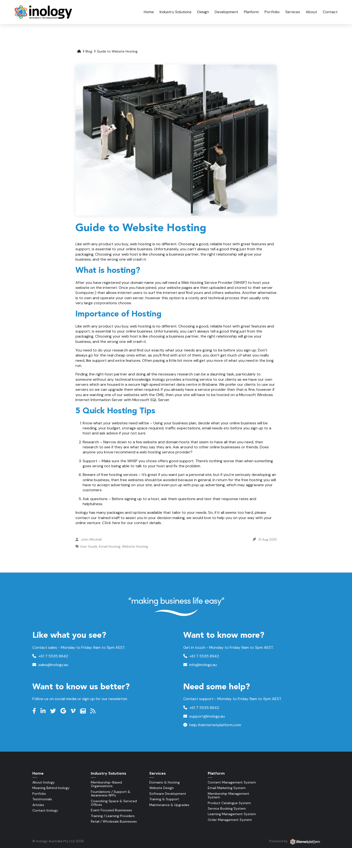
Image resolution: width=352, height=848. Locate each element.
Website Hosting (135, 546)
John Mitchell (91, 539)
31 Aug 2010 (267, 539)
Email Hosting (109, 546)
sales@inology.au (50, 664)
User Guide (88, 546)
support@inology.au (204, 716)
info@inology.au (200, 664)
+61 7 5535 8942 (50, 656)
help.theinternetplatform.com (212, 724)
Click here (111, 522)
